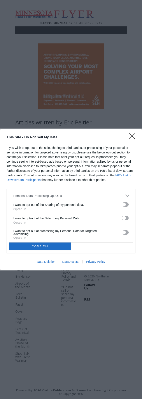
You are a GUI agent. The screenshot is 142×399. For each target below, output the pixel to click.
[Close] (133, 137)
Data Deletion (46, 261)
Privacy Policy (95, 261)
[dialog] (71, 199)
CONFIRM (40, 246)
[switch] (125, 204)
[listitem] (71, 195)
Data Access (70, 261)
